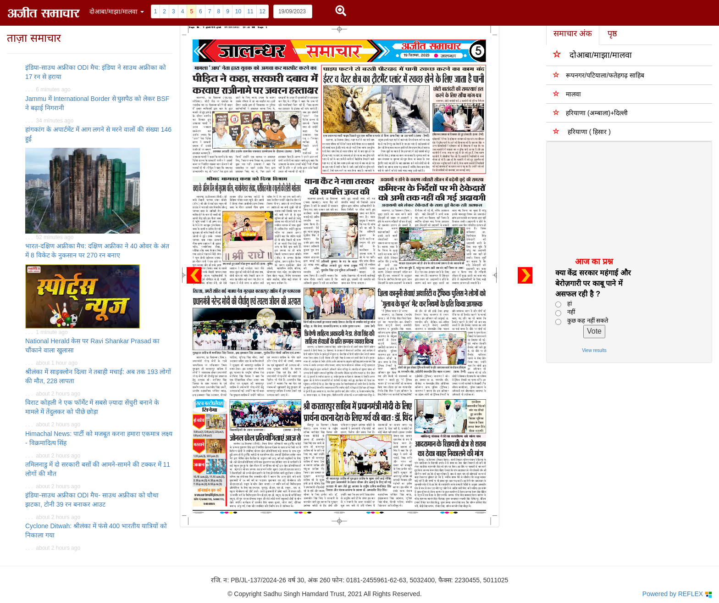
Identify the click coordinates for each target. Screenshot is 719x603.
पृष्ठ (612, 33)
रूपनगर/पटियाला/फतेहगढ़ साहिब (598, 75)
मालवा (567, 94)
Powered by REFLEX (677, 594)
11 (250, 11)
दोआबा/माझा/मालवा (592, 54)
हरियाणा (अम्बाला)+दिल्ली (590, 113)
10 (238, 11)
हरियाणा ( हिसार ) (582, 131)
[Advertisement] (622, 198)
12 (262, 11)
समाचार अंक (572, 33)
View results (594, 350)
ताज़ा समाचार (34, 38)
